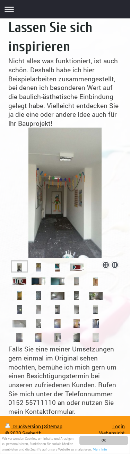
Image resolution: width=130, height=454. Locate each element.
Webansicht (112, 433)
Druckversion (23, 426)
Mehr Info (100, 449)
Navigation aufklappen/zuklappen (65, 9)
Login (118, 426)
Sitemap (53, 426)
